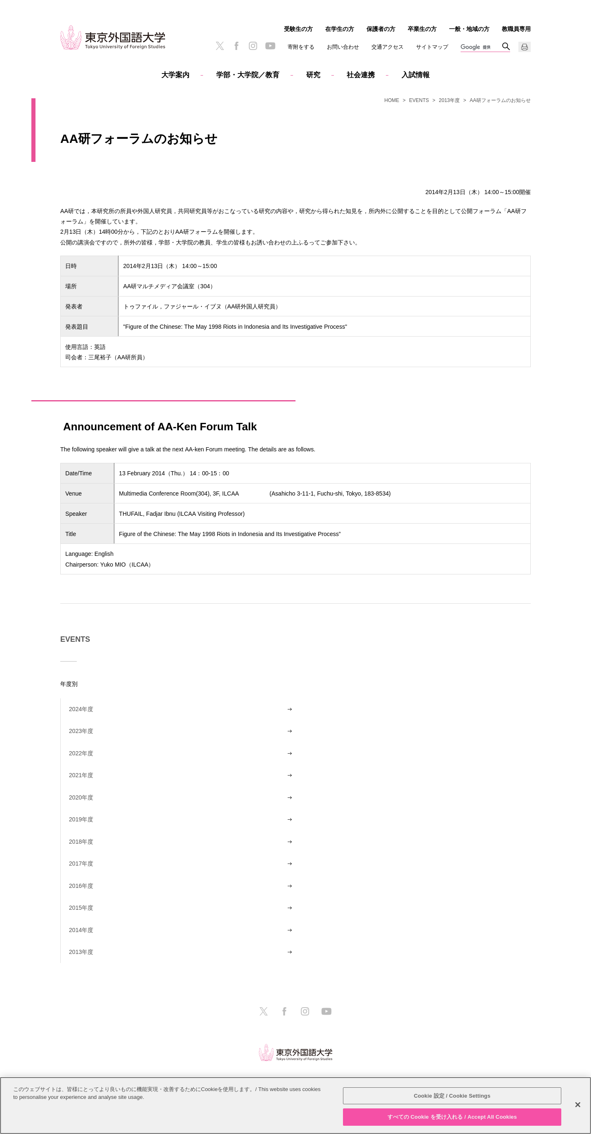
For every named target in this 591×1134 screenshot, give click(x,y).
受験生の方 (298, 29)
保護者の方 (380, 29)
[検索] (481, 47)
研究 (313, 75)
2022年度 (81, 753)
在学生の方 (339, 29)
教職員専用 (516, 29)
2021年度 (81, 775)
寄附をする (301, 47)
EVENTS (419, 100)
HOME (391, 100)
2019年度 (81, 819)
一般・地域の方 (469, 29)
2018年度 (81, 841)
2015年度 (81, 907)
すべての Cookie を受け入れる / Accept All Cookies (452, 1117)
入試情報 (416, 75)
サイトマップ (432, 47)
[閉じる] (578, 1105)
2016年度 (81, 886)
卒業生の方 (422, 29)
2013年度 (449, 100)
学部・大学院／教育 (247, 75)
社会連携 (361, 75)
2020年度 (81, 797)
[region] (295, 1105)
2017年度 (81, 863)
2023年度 (81, 731)
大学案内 (175, 75)
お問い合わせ (343, 47)
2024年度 (81, 709)
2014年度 (81, 930)
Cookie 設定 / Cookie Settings (452, 1096)
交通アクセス (387, 47)
